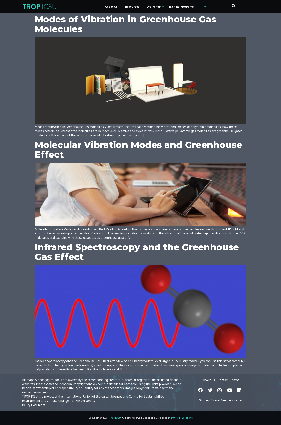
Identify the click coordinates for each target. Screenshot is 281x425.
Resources (133, 6)
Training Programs (181, 6)
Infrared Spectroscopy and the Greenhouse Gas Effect (137, 252)
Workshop (155, 6)
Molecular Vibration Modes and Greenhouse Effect (138, 149)
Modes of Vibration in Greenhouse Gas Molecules (125, 24)
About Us (113, 6)
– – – (201, 6)
